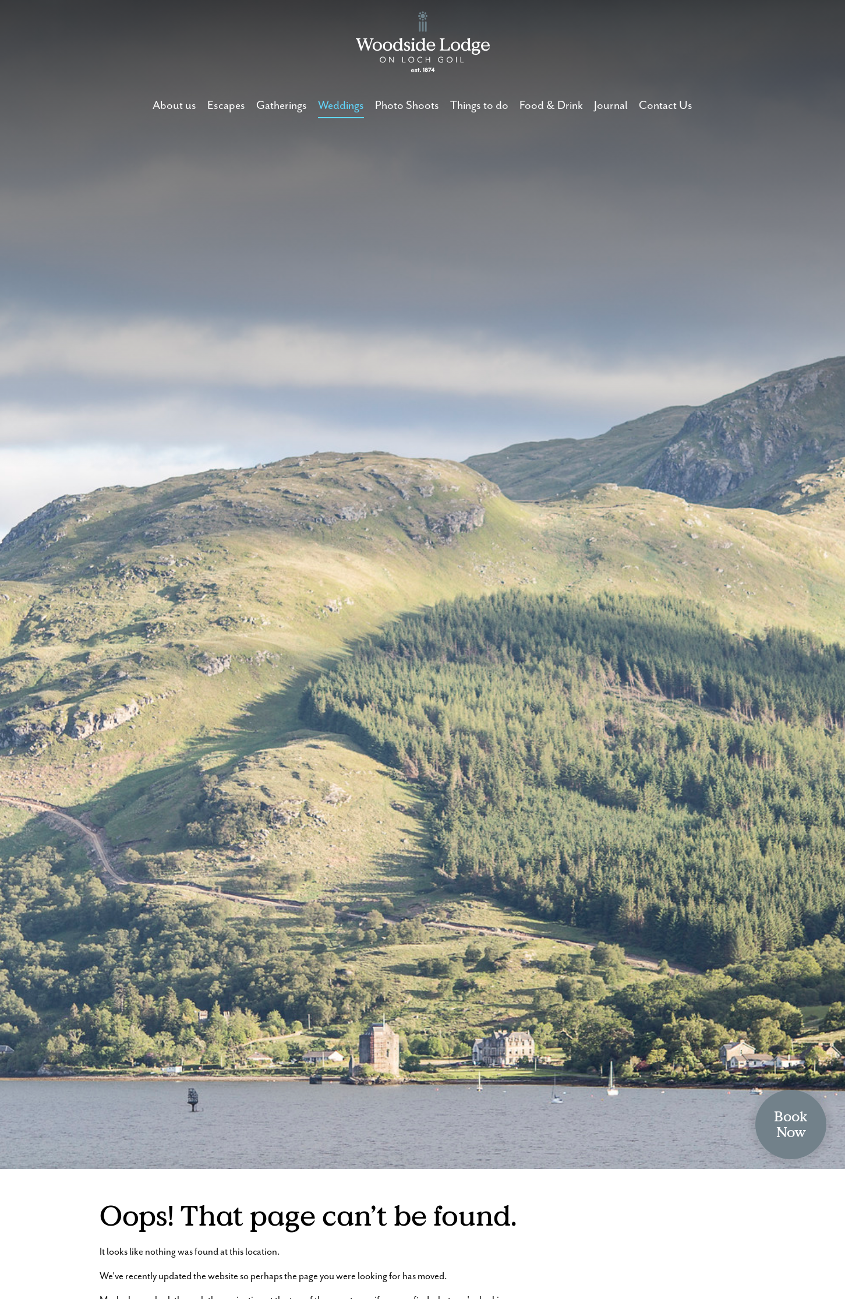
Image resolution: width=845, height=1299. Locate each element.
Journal (611, 105)
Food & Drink (551, 105)
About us (174, 105)
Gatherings (281, 105)
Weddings (341, 105)
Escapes (226, 105)
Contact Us (665, 105)
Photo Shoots (407, 105)
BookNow (791, 1124)
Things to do (479, 105)
